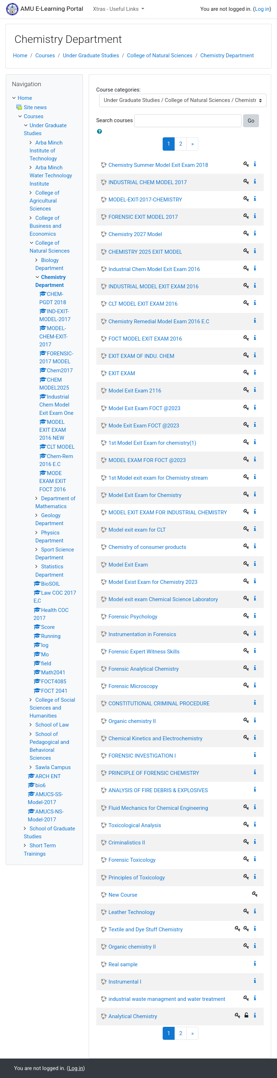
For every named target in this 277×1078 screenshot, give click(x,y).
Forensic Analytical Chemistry (144, 669)
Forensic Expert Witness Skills (144, 651)
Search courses (114, 120)
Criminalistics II (127, 842)
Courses (45, 55)
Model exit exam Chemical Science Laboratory (163, 599)
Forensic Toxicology (132, 860)
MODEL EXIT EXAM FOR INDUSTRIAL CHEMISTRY (168, 512)
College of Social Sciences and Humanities (52, 708)
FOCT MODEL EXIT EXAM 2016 (145, 339)
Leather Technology (132, 912)
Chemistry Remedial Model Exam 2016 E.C (159, 321)
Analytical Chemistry (133, 1016)
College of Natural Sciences (159, 55)
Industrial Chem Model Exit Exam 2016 (154, 269)
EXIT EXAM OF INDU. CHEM (142, 356)
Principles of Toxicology (137, 877)
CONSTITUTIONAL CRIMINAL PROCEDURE (159, 703)
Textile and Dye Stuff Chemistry (146, 929)
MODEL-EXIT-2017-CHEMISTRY (145, 199)
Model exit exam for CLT (137, 530)
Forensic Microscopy (133, 686)
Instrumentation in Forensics (142, 634)
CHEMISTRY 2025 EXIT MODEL (145, 252)
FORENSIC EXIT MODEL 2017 (143, 217)
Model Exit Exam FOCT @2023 (145, 408)
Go (251, 120)
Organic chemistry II (132, 721)
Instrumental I (125, 982)
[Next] (192, 144)
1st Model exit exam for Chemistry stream (158, 478)
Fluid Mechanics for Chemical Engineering (158, 808)
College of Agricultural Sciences (45, 201)
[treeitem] (44, 98)
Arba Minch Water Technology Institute (51, 175)
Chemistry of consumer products (147, 547)
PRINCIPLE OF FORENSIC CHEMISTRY (154, 773)
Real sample (123, 964)
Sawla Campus (53, 767)
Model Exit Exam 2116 (135, 390)
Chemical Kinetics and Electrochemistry (156, 738)
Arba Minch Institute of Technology (46, 150)
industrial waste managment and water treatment (167, 999)
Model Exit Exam (128, 565)
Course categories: (118, 89)
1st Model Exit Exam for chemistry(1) (152, 443)
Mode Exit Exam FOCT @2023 (144, 425)
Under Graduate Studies (91, 55)
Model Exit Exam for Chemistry (145, 495)
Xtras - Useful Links (116, 9)
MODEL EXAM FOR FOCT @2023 (147, 460)
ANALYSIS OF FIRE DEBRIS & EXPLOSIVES (158, 790)
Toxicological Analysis (135, 825)
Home (20, 55)
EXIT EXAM (122, 373)
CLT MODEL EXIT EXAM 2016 (143, 304)
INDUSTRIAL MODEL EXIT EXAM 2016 (154, 286)
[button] (101, 131)
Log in (262, 9)
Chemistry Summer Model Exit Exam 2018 (158, 165)
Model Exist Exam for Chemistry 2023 (153, 582)
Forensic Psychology (133, 616)
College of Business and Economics (45, 226)
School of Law (52, 725)
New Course (123, 895)
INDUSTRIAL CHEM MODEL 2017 (148, 182)
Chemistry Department (227, 55)
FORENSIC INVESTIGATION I (142, 756)
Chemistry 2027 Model (135, 234)
